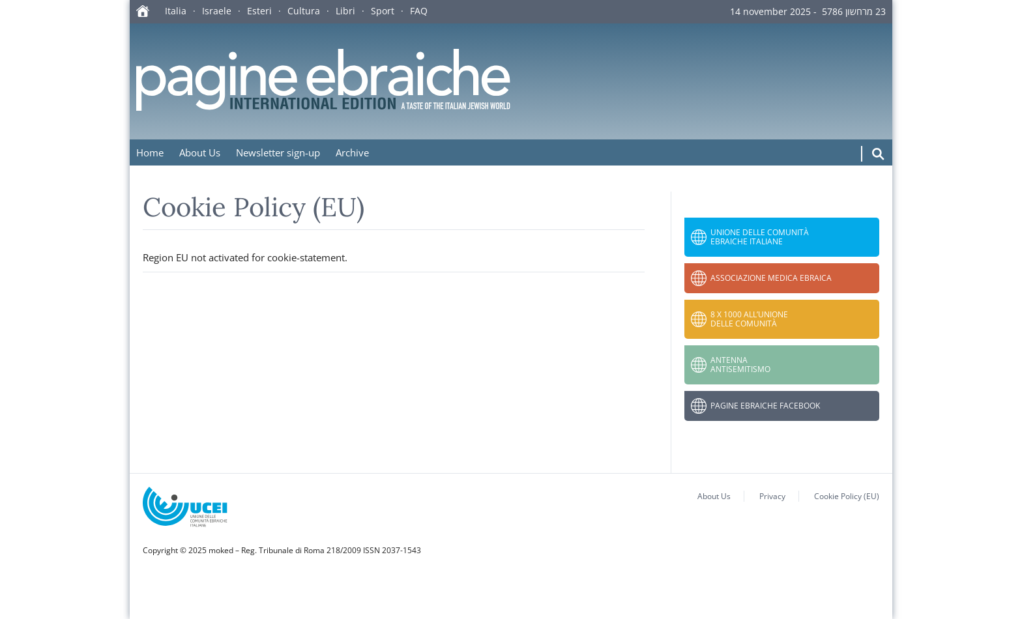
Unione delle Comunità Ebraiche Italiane (759, 237)
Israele (216, 11)
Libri (345, 11)
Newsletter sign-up (278, 152)
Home (150, 152)
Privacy (772, 496)
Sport (382, 11)
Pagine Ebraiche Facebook (765, 405)
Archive (352, 152)
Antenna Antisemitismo (740, 364)
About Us (199, 152)
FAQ (419, 11)
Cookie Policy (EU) (846, 496)
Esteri (259, 11)
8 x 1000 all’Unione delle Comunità (749, 319)
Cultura (303, 11)
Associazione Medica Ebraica (771, 277)
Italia (175, 11)
